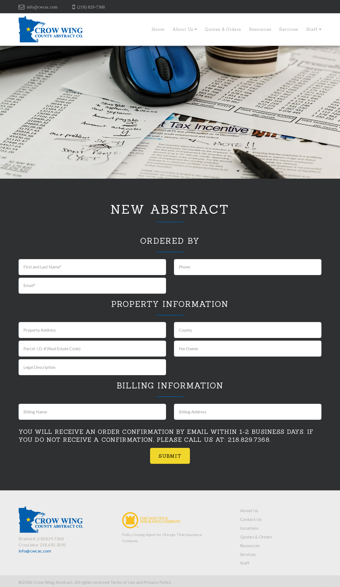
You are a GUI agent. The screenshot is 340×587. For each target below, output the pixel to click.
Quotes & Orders (223, 29)
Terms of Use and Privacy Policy (140, 582)
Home (157, 29)
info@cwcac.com (42, 7)
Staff (313, 29)
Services (288, 29)
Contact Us (251, 519)
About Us (184, 29)
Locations (249, 527)
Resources (260, 29)
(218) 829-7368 (91, 7)
